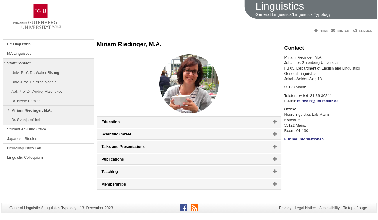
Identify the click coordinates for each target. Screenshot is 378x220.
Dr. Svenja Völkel (25, 120)
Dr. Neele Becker (25, 101)
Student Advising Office (26, 129)
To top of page (355, 208)
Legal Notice (305, 208)
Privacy (285, 208)
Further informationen (304, 139)
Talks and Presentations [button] (130, 148)
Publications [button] (120, 160)
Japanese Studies (22, 138)
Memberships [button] (121, 185)
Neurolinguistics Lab (24, 148)
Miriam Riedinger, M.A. (31, 110)
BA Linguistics (19, 44)
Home (324, 31)
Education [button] (118, 123)
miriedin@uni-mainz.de (317, 101)
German (365, 31)
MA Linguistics (19, 53)
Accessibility (329, 208)
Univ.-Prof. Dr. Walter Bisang (35, 72)
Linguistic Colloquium (25, 157)
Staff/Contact (19, 63)
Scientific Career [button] (124, 135)
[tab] (189, 122)
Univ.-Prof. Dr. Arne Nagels (33, 82)
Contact (344, 31)
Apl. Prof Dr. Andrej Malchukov (37, 91)
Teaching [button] (117, 173)
